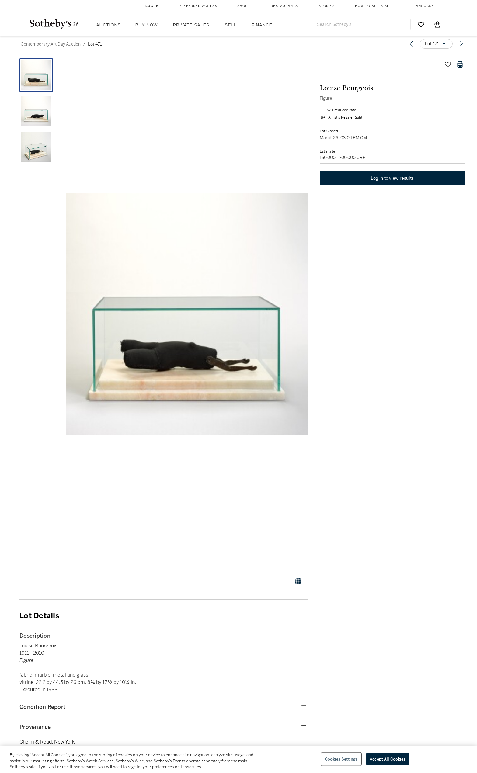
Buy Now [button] (146, 25)
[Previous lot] (411, 44)
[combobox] (361, 24)
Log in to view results (392, 178)
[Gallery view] (298, 581)
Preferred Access (198, 6)
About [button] (243, 6)
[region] (238, 759)
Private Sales (191, 25)
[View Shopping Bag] (437, 24)
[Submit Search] (403, 24)
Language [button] (424, 6)
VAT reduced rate (341, 110)
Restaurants (284, 6)
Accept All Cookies (388, 758)
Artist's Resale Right (345, 117)
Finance (262, 25)
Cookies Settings (341, 758)
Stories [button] (327, 6)
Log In (152, 6)
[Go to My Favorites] (421, 24)
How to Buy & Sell (374, 6)
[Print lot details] (460, 64)
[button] (187, 314)
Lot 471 (95, 44)
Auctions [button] (108, 25)
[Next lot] (461, 44)
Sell (230, 25)
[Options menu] (436, 44)
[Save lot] (448, 64)
